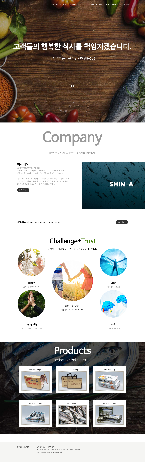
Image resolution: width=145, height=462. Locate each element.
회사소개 (54, 5)
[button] (71, 86)
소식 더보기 (121, 222)
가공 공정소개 (83, 5)
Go (72, 97)
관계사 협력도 (104, 5)
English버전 (124, 5)
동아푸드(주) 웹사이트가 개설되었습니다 (45, 222)
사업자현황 (72, 5)
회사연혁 (63, 5)
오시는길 (115, 5)
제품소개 (94, 5)
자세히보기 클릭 (23, 190)
